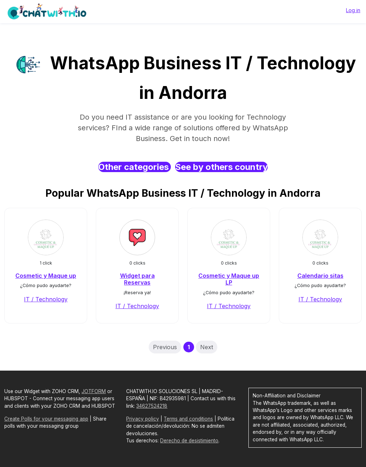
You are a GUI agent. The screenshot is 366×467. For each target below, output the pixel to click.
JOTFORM (93, 391)
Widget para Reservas (137, 279)
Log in (353, 10)
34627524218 (151, 406)
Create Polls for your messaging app (46, 419)
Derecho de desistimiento (189, 440)
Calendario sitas (320, 275)
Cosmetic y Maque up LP (228, 279)
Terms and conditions (188, 419)
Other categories (134, 167)
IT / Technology (46, 299)
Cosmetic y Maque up (45, 275)
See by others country (221, 167)
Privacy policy (142, 419)
